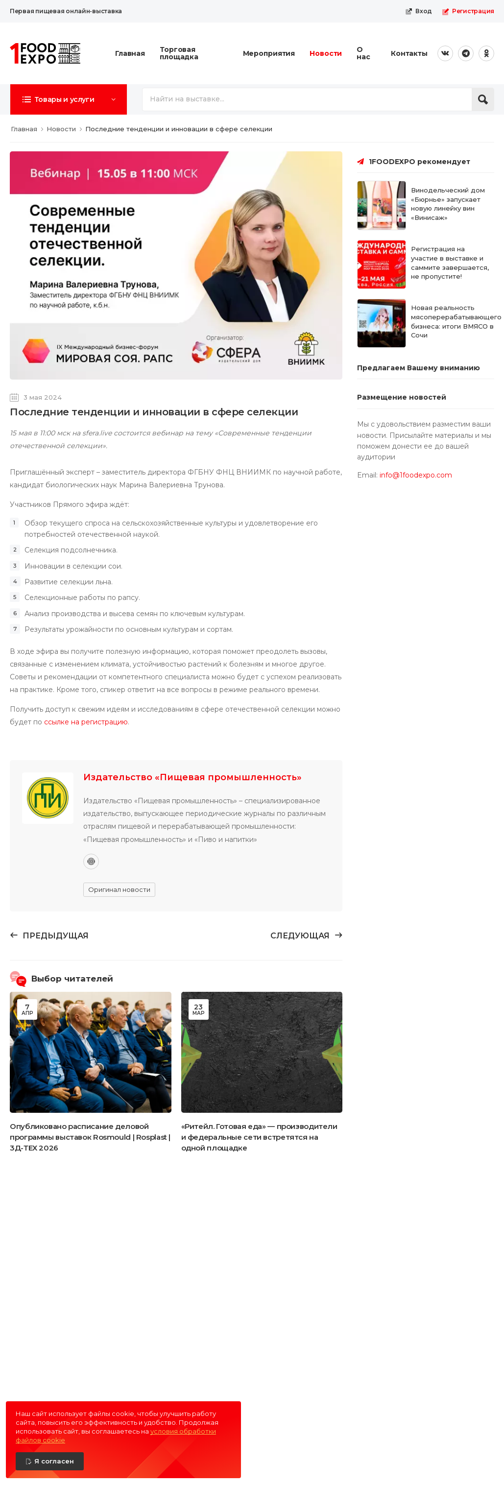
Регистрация (468, 11)
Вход (418, 11)
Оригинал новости (119, 889)
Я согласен (54, 1461)
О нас (363, 53)
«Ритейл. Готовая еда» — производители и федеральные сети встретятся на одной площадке (259, 1137)
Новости (326, 53)
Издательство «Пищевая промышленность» (192, 777)
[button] (68, 99)
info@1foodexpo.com (416, 475)
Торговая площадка (179, 53)
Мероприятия (269, 53)
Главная (130, 53)
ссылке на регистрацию (86, 722)
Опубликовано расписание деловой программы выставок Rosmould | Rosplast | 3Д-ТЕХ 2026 (90, 1137)
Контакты (409, 53)
